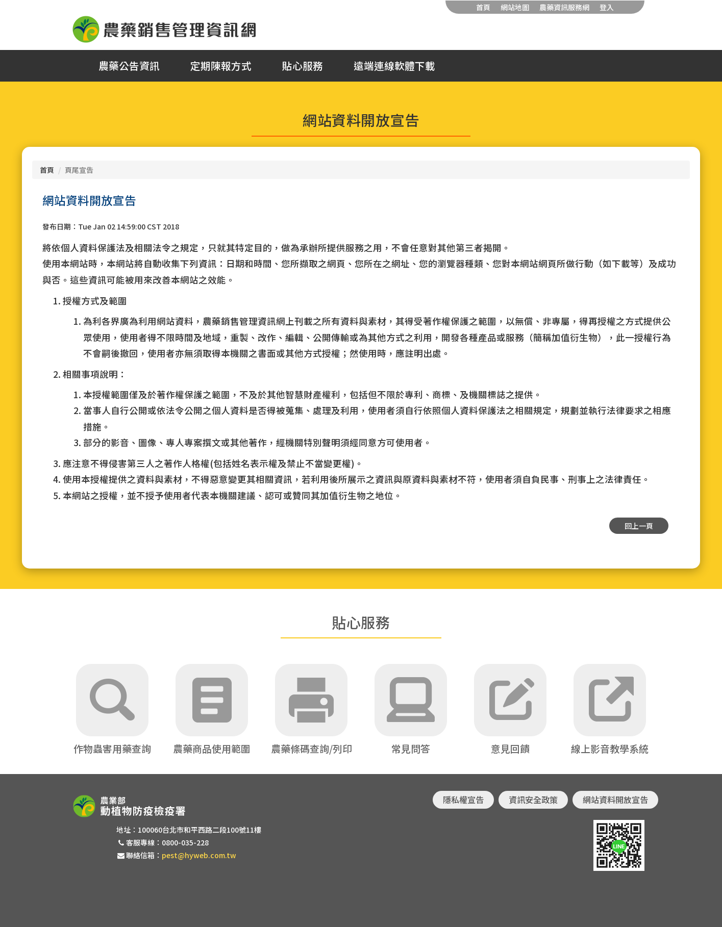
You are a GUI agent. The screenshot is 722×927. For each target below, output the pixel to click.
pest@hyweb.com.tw (199, 855)
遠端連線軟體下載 (394, 66)
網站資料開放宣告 (615, 799)
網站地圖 (515, 7)
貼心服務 (302, 66)
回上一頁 (639, 526)
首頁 (483, 7)
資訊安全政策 (533, 799)
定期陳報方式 (221, 66)
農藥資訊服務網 (564, 7)
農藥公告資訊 (129, 66)
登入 (607, 7)
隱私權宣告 (463, 799)
